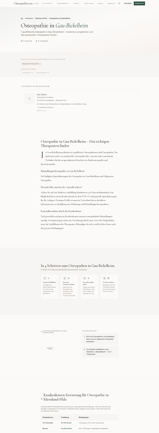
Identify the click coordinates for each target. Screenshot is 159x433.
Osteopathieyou (23, 3)
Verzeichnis (89, 3)
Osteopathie (48, 3)
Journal (100, 3)
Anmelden (128, 3)
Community (111, 3)
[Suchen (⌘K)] (119, 3)
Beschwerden (63, 3)
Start (36, 3)
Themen (77, 3)
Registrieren (139, 3)
